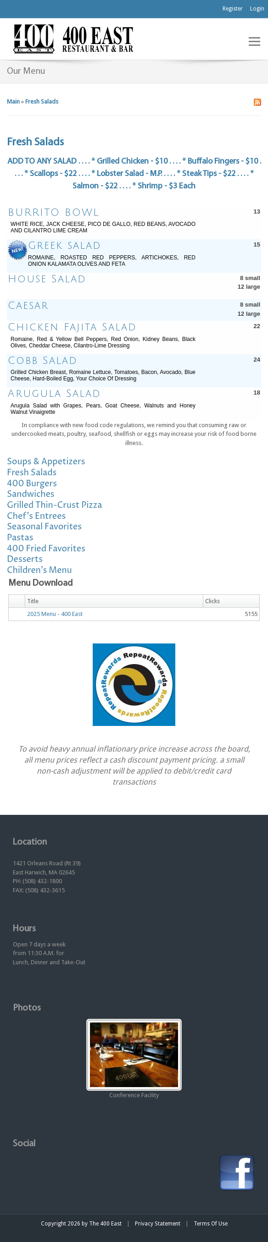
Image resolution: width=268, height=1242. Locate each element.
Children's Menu (39, 570)
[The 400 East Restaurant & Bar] (72, 38)
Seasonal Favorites (44, 527)
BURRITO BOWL (54, 212)
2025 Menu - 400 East (55, 613)
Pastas (20, 538)
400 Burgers (32, 483)
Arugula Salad (54, 393)
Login (257, 8)
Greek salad (64, 245)
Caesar (28, 305)
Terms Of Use (211, 1223)
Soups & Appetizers (46, 461)
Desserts (25, 559)
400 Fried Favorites (46, 549)
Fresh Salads (41, 101)
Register (233, 8)
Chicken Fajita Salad (72, 327)
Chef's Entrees (36, 516)
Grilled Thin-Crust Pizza (54, 505)
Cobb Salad (43, 360)
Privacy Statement (157, 1223)
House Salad (47, 279)
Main (13, 101)
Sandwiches (31, 494)
